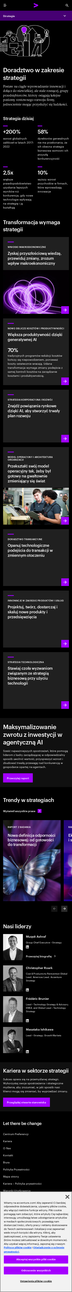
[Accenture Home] (36, 5)
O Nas (7, 1148)
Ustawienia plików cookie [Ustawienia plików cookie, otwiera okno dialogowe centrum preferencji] (36, 1281)
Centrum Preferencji (16, 1134)
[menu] (5, 5)
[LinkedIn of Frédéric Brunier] (27, 1020)
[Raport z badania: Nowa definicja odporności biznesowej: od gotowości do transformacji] (32, 860)
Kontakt (8, 1155)
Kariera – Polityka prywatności (22, 1183)
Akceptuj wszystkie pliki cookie (36, 1259)
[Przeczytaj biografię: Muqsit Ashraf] (41, 956)
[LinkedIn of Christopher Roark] (27, 990)
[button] (18, 777)
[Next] (64, 908)
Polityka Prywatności (16, 1169)
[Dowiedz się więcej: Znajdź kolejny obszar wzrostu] (36, 416)
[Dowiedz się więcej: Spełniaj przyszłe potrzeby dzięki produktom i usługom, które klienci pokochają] (36, 619)
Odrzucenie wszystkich (36, 1270)
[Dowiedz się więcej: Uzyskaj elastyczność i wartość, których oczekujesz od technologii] (36, 680)
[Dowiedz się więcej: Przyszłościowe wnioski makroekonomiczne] (36, 275)
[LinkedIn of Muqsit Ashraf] (27, 947)
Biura (6, 1162)
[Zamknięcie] (67, 1197)
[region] (36, 1241)
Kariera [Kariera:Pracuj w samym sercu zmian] (7, 1141)
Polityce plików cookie (17, 1247)
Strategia (9, 16)
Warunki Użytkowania (17, 1190)
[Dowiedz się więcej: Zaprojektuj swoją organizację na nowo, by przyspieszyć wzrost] (36, 486)
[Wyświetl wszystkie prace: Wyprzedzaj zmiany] (22, 811)
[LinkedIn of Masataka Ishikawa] (27, 1051)
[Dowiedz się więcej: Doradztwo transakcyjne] (36, 557)
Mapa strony (11, 1176)
